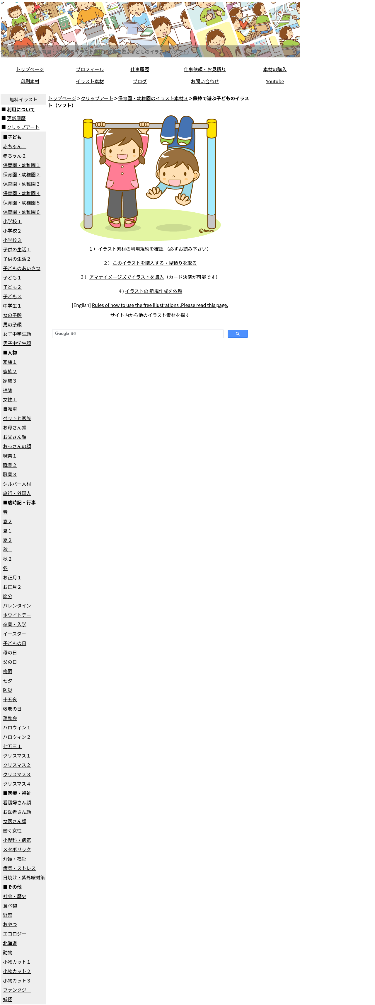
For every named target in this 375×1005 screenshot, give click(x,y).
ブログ (140, 81)
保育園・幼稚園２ (21, 174)
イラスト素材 (90, 81)
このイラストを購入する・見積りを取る (154, 262)
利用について (21, 109)
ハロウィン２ (17, 736)
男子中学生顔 (17, 343)
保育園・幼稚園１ (21, 164)
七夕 (7, 680)
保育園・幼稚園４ (21, 193)
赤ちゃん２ (14, 155)
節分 (7, 596)
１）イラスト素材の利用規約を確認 (125, 248)
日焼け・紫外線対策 (24, 877)
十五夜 (10, 699)
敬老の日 (12, 708)
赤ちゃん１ (14, 146)
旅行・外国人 (17, 492)
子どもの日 (14, 642)
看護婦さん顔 (17, 802)
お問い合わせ (205, 81)
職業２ (10, 464)
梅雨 (7, 671)
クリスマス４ (17, 783)
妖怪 (7, 999)
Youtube (275, 81)
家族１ (10, 361)
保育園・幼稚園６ (21, 211)
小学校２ (12, 230)
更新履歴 (16, 118)
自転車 (10, 408)
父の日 (10, 661)
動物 (7, 952)
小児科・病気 (17, 839)
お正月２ (12, 586)
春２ (7, 521)
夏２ (7, 539)
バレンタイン (17, 605)
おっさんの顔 (17, 446)
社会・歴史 (14, 896)
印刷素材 (30, 81)
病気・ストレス (19, 867)
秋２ (7, 558)
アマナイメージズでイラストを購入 (126, 276)
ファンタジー (17, 989)
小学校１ (12, 221)
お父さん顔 (14, 436)
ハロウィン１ (17, 727)
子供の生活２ (17, 258)
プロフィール (90, 69)
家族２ (10, 371)
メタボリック (17, 849)
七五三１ (12, 746)
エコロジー (14, 933)
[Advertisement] (276, 181)
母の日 (10, 652)
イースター (14, 633)
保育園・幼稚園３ (21, 183)
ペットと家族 (17, 418)
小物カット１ (17, 961)
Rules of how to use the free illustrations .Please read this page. (160, 304)
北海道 (10, 942)
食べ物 (10, 905)
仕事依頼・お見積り (205, 69)
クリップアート (23, 126)
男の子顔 (12, 324)
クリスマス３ (17, 774)
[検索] (137, 334)
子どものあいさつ (21, 268)
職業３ (10, 474)
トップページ (30, 69)
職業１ (10, 455)
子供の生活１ (17, 249)
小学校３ (12, 239)
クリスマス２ (17, 764)
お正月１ (12, 577)
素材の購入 (275, 69)
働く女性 (12, 830)
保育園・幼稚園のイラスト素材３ (153, 98)
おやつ (10, 924)
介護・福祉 (14, 858)
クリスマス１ (17, 755)
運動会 (10, 717)
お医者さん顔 (17, 811)
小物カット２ (17, 971)
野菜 (7, 914)
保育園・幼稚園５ (21, 202)
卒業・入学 (14, 624)
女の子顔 (12, 314)
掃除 (7, 389)
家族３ (10, 380)
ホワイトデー (17, 614)
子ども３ (12, 296)
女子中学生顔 (17, 333)
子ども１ (12, 277)
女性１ (10, 399)
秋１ (7, 549)
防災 (7, 689)
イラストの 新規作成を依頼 (153, 290)
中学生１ (12, 305)
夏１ (7, 530)
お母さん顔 (14, 427)
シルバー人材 (17, 483)
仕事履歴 (139, 69)
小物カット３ (17, 980)
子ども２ (12, 286)
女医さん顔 (14, 821)
